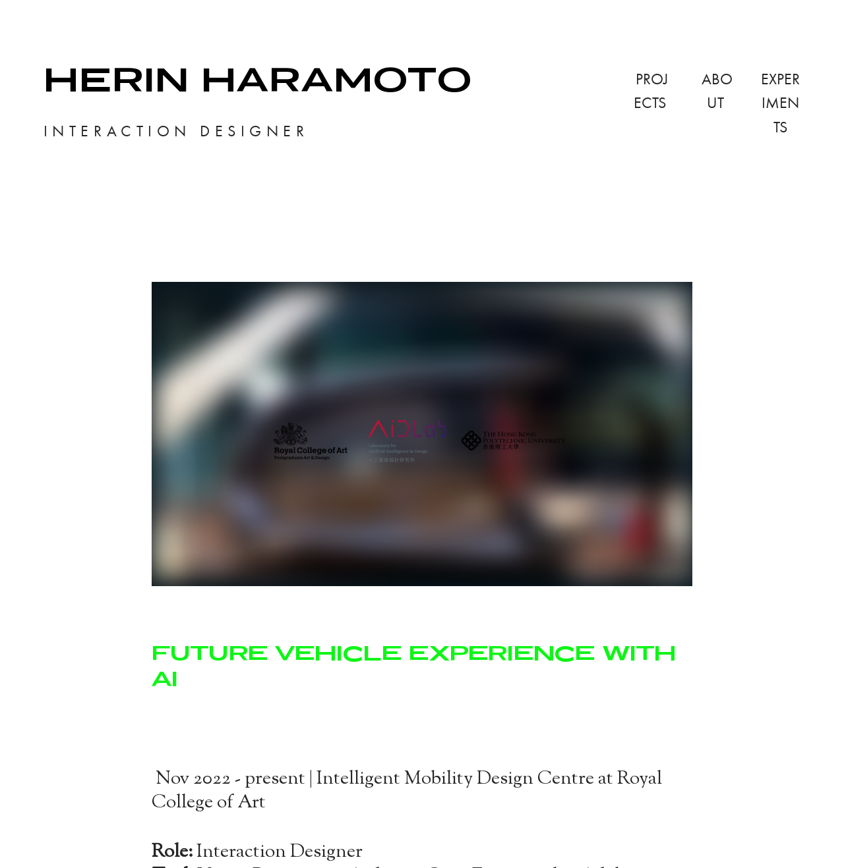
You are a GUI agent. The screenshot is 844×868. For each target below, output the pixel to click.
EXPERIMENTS (780, 103)
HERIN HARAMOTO (258, 79)
